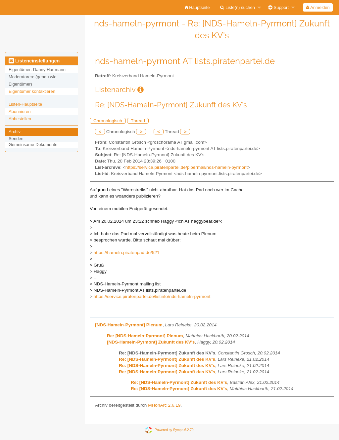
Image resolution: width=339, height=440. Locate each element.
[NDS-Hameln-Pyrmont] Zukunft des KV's (151, 342)
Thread (138, 120)
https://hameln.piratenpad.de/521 (127, 252)
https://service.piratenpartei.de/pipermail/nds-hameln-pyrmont (186, 167)
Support (278, 7)
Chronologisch (107, 120)
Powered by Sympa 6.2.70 (174, 430)
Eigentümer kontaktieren (32, 91)
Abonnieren (20, 111)
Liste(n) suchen (237, 7)
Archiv (15, 131)
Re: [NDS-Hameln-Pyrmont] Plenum (145, 335)
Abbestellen (20, 118)
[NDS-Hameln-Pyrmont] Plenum (129, 324)
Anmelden (317, 7)
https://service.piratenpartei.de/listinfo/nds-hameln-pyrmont (152, 296)
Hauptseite (197, 7)
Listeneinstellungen (34, 60)
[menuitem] (197, 7)
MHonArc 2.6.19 (164, 405)
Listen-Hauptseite (25, 104)
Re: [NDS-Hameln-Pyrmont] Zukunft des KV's (167, 359)
